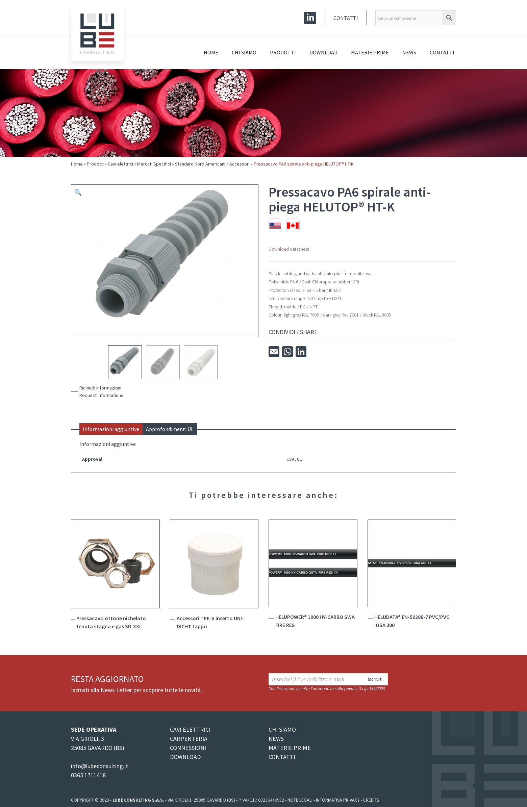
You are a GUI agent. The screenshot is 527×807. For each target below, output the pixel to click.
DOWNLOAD (185, 757)
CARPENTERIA (188, 738)
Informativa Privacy (338, 800)
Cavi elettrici (120, 164)
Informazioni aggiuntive (111, 429)
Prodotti (283, 52)
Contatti (345, 18)
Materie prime (370, 52)
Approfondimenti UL (170, 429)
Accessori (239, 164)
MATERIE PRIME (290, 748)
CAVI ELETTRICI (190, 729)
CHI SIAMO (282, 729)
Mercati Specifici (154, 164)
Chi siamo (244, 52)
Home (211, 52)
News (409, 52)
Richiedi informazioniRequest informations (101, 391)
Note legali (299, 800)
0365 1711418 (88, 775)
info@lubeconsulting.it (99, 766)
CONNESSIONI (188, 748)
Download (323, 52)
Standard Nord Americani (200, 164)
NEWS (276, 738)
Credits (371, 800)
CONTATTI (282, 757)
